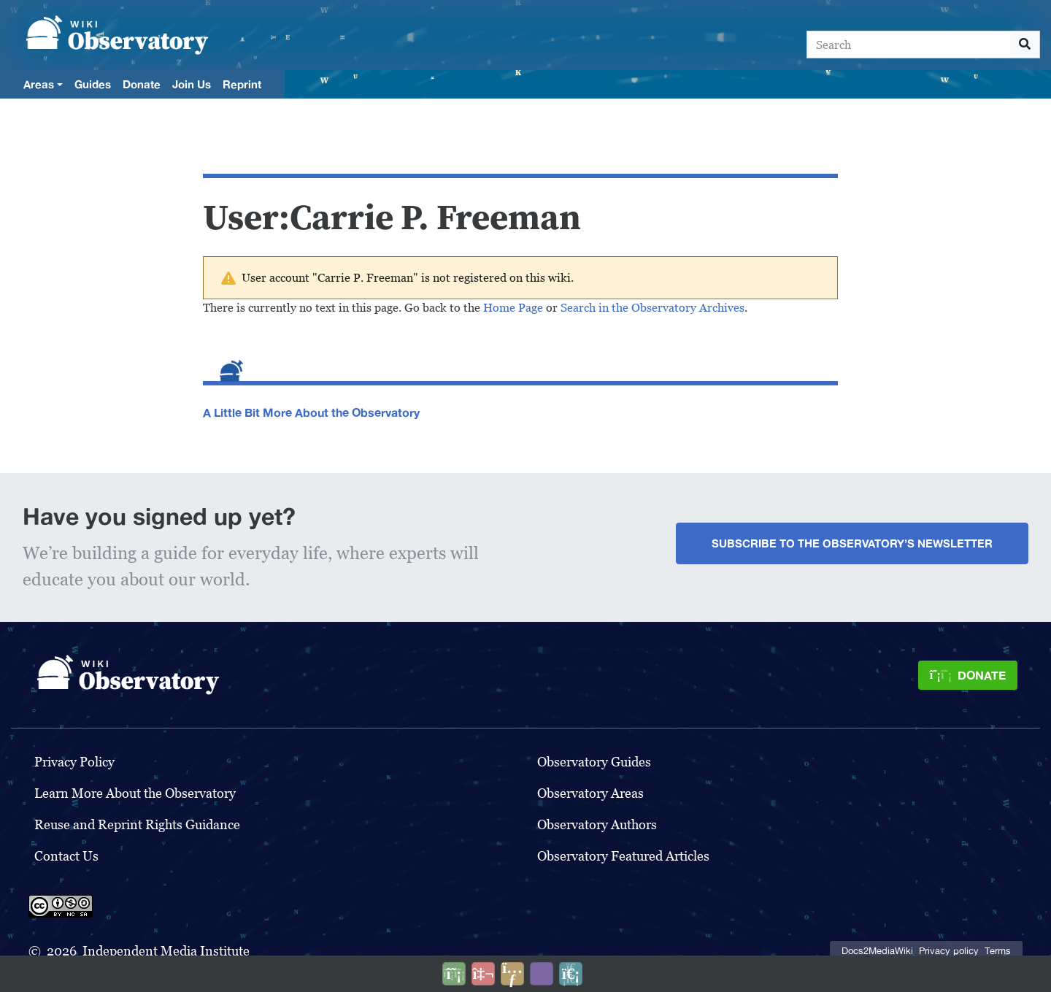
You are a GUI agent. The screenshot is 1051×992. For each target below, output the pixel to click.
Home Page (513, 308)
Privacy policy (949, 950)
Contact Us (66, 856)
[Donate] (967, 675)
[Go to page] (1025, 44)
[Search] (908, 44)
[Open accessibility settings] (541, 973)
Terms (998, 950)
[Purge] (570, 973)
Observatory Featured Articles (623, 856)
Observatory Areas (590, 793)
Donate (142, 84)
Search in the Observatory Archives (652, 308)
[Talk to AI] (483, 973)
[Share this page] (512, 973)
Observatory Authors (597, 824)
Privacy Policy (74, 761)
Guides (92, 84)
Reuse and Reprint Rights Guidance (137, 824)
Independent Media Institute (166, 950)
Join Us (191, 84)
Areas (38, 84)
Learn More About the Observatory (135, 793)
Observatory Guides (594, 761)
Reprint (242, 84)
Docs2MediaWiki (877, 950)
